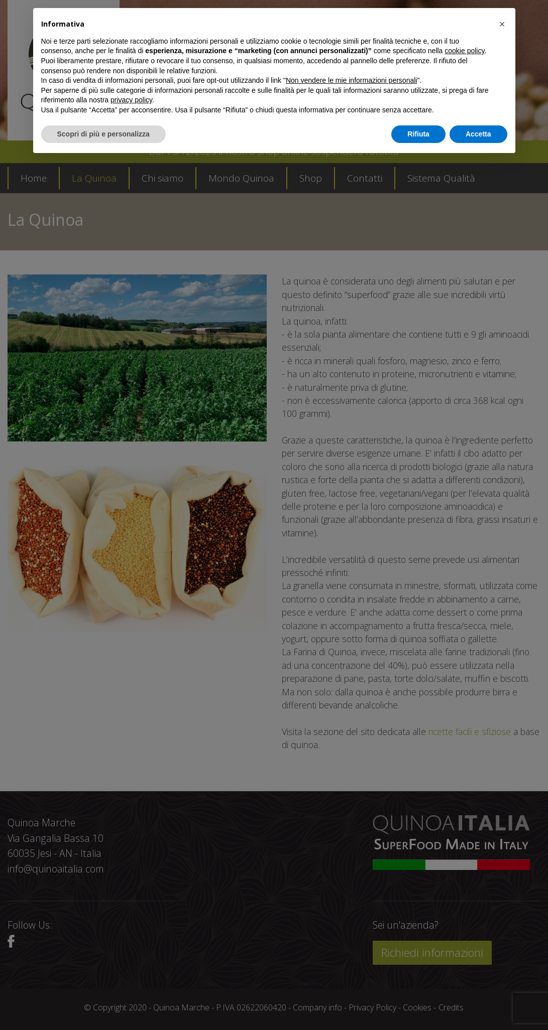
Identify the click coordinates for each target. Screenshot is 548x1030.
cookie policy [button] (464, 51)
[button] (502, 24)
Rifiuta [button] (418, 134)
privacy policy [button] (131, 100)
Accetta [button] (478, 134)
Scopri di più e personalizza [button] (103, 134)
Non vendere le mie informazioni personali (351, 80)
